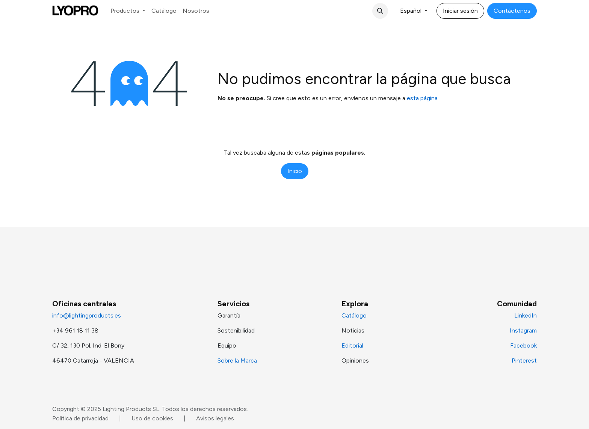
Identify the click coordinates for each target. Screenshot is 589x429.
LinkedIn (525, 315)
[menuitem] (127, 10)
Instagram (523, 330)
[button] (380, 11)
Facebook (523, 345)
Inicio (294, 171)
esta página (422, 98)
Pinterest (524, 360)
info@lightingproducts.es (86, 315)
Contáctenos (512, 10)
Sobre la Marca (237, 360)
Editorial (352, 345)
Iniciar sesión (460, 10)
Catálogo (354, 315)
